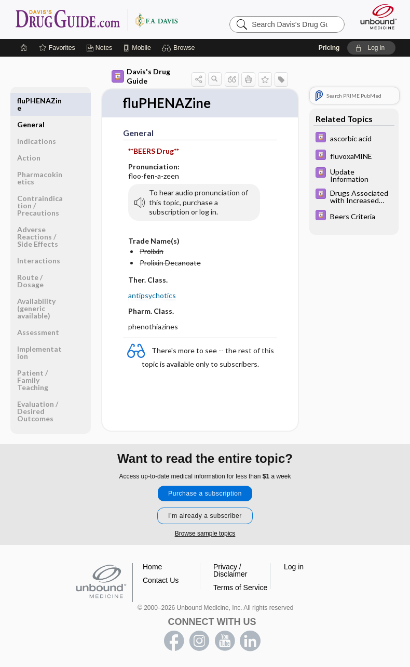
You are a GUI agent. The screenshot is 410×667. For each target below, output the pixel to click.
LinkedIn (250, 640)
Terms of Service (240, 586)
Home (152, 566)
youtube (224, 640)
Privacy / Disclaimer (230, 569)
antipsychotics (152, 295)
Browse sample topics (205, 532)
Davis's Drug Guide (141, 76)
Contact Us (161, 579)
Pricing (329, 47)
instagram (199, 640)
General (31, 100)
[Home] (24, 48)
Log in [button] (294, 566)
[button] (180, 48)
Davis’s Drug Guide (96, 19)
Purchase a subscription (205, 492)
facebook (173, 640)
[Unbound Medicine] (375, 17)
